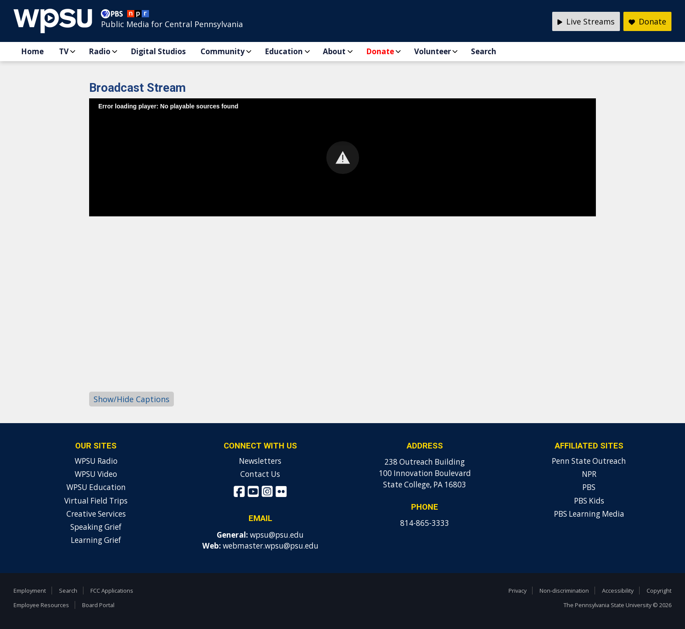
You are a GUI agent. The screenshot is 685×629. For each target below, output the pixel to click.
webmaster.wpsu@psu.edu (270, 546)
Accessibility (617, 590)
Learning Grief (96, 540)
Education (284, 51)
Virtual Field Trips (96, 501)
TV (64, 51)
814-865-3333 (424, 523)
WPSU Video (96, 474)
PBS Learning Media (589, 514)
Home (32, 51)
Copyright (659, 590)
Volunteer (432, 51)
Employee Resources (41, 605)
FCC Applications (111, 590)
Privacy (517, 590)
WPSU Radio (96, 461)
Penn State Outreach (589, 461)
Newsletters (260, 461)
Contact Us (260, 474)
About (334, 51)
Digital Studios (158, 51)
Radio (100, 51)
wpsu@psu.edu (277, 535)
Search (483, 51)
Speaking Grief (95, 527)
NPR (589, 474)
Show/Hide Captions (131, 399)
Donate (380, 51)
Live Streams (586, 21)
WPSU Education (96, 487)
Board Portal (98, 605)
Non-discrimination (564, 590)
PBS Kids (589, 501)
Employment (30, 590)
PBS (588, 487)
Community (223, 51)
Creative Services (96, 514)
